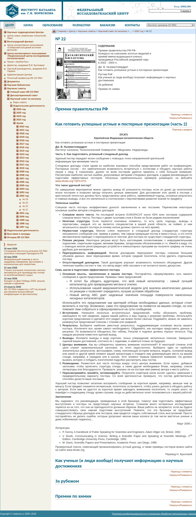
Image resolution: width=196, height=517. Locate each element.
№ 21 (25, 209)
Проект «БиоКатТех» (18, 61)
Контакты (132, 25)
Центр (9, 25)
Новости (12, 244)
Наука (28, 25)
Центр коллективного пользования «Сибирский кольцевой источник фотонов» (25, 47)
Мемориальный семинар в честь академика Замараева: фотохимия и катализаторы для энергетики (23, 261)
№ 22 (25, 206)
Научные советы (87, 31)
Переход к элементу (181, 114)
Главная (62, 31)
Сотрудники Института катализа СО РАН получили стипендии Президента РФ (25, 252)
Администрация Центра (19, 74)
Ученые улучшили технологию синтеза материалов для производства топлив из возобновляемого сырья (24, 272)
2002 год (138, 31)
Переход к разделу (182, 129)
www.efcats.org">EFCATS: (71, 181)
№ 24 (25, 199)
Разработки (81, 25)
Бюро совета (20, 102)
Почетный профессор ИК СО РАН (24, 78)
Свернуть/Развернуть (180, 118)
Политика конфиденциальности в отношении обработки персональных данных (154, 514)
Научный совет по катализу (112, 31)
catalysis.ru (18, 514)
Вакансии (107, 25)
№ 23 (25, 202)
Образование (52, 25)
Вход (176, 6)
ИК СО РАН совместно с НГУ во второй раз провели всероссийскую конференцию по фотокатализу (25, 291)
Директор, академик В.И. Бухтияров (26, 65)
